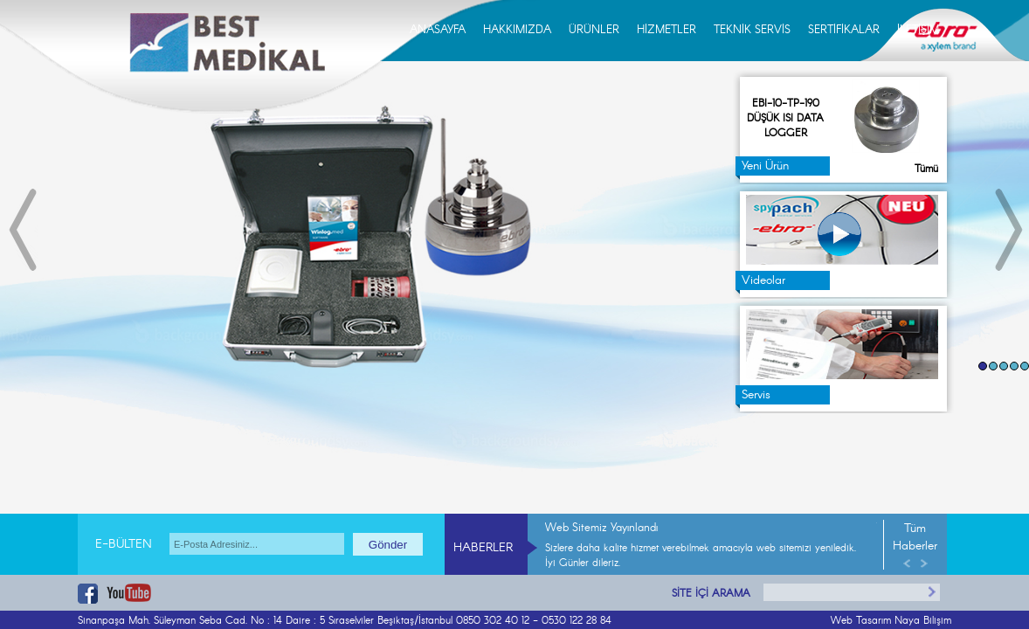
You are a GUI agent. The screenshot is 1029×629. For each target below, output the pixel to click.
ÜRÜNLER (594, 30)
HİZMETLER (666, 30)
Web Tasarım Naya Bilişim (891, 620)
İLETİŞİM (918, 30)
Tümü (926, 169)
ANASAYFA (438, 30)
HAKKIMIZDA (517, 30)
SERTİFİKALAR (844, 30)
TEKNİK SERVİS (752, 30)
